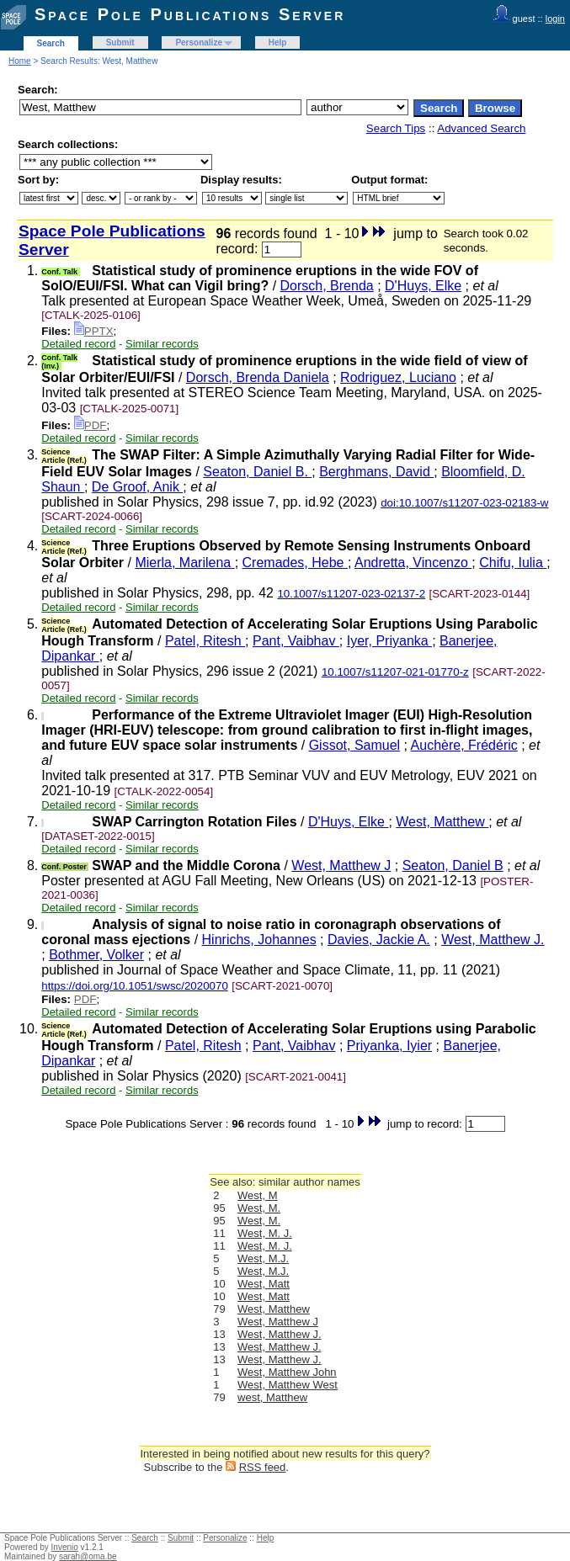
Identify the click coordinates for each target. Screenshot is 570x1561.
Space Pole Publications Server (190, 14)
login (555, 18)
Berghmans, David (376, 472)
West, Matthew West (287, 1384)
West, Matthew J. (492, 939)
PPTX (94, 331)
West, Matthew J (341, 865)
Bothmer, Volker (96, 955)
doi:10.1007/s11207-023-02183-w (464, 502)
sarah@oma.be (88, 1556)
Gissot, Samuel (354, 745)
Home (19, 61)
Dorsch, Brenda (327, 286)
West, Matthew (442, 822)
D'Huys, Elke (423, 286)
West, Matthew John (287, 1372)
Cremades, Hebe (295, 562)
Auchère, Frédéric (464, 745)
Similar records (162, 343)
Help (278, 42)
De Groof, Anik (138, 487)
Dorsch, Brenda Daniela (257, 377)
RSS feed (262, 1467)
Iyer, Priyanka (389, 641)
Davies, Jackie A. (379, 939)
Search (51, 43)
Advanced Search (481, 128)
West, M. (258, 1208)
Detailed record (78, 343)
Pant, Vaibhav (296, 641)
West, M (257, 1195)
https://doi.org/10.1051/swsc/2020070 (134, 986)
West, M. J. (264, 1233)
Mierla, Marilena (184, 562)
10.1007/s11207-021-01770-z (395, 672)
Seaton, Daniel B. (257, 472)
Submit (120, 42)
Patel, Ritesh (205, 641)
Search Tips (395, 128)
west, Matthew (272, 1397)
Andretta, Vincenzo (412, 562)
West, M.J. (263, 1258)
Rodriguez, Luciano (398, 377)
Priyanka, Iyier (389, 1045)
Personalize (198, 42)
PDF (90, 425)
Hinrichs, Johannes (259, 939)
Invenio (64, 1547)
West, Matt (263, 1283)
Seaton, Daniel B (452, 865)
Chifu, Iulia (512, 562)
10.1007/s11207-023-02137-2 (351, 593)
